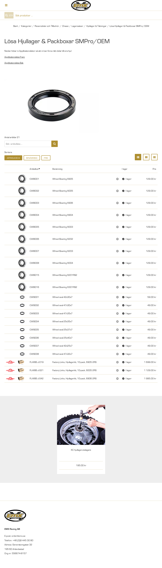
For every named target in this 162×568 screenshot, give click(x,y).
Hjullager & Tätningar (96, 26)
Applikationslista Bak (13, 62)
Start (15, 26)
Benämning (31, 158)
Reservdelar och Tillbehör (47, 26)
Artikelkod (34, 168)
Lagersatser (77, 26)
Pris (46, 158)
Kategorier (26, 26)
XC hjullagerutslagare (81, 449)
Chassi (65, 26)
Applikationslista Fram (14, 56)
